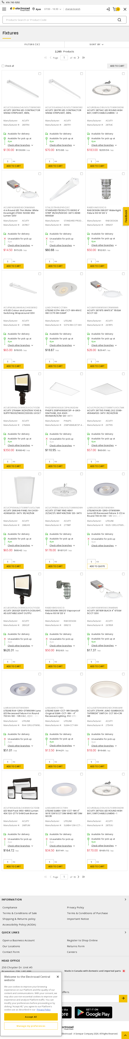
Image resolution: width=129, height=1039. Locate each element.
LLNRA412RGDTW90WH (16, 707)
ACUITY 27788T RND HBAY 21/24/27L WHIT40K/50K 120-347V (63, 512)
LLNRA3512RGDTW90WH (100, 507)
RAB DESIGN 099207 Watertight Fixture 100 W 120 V (104, 211)
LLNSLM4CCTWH (54, 707)
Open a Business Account (19, 940)
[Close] (57, 976)
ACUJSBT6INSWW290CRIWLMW (104, 707)
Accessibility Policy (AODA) (19, 924)
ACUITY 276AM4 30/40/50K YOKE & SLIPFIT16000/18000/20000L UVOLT (22, 412)
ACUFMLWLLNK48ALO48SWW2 (20, 307)
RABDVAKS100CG (96, 207)
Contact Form (11, 952)
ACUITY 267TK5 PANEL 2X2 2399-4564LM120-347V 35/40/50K (104, 412)
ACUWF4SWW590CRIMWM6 (19, 207)
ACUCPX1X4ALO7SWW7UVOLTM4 (22, 507)
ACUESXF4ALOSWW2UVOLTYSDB (22, 407)
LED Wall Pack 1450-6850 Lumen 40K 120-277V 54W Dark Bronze (21, 812)
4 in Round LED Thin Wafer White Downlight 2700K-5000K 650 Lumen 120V (21, 213)
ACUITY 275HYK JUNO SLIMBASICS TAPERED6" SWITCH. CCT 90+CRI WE (105, 713)
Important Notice (78, 918)
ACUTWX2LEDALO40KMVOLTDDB (21, 807)
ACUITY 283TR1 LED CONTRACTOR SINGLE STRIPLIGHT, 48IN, (63, 111)
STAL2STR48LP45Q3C (57, 207)
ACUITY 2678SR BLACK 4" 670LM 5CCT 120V (104, 612)
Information (64, 899)
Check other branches (19, 145)
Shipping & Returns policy (19, 918)
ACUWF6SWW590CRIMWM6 (102, 307)
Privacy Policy (75, 907)
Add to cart (14, 166)
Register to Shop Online (82, 940)
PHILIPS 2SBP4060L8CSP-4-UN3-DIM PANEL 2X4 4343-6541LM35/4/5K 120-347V (63, 413)
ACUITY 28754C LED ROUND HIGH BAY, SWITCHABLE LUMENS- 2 (104, 111)
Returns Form (75, 946)
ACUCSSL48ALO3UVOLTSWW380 (64, 107)
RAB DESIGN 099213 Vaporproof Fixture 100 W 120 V (62, 612)
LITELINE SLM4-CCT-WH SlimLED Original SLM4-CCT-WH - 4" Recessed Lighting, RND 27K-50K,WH (62, 714)
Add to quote (97, 566)
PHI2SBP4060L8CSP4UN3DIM (61, 407)
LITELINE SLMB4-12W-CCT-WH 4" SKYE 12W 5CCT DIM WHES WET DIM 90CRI (63, 813)
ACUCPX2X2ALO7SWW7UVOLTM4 (105, 407)
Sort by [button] (95, 44)
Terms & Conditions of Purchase (87, 913)
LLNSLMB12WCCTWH (56, 807)
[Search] (64, 20)
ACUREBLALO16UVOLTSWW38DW (105, 107)
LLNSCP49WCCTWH (56, 307)
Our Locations (11, 946)
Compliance (10, 907)
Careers (72, 952)
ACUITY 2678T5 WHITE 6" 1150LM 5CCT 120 (104, 311)
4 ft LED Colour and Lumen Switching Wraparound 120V (19, 311)
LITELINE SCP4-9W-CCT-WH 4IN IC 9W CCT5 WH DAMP (63, 311)
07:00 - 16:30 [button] (51, 9)
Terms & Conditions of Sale (20, 913)
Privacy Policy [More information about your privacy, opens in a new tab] (44, 1009)
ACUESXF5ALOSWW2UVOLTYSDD (22, 607)
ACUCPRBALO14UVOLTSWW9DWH (64, 507)
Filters (32, 44)
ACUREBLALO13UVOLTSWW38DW (105, 807)
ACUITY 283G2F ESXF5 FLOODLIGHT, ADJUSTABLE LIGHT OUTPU (22, 612)
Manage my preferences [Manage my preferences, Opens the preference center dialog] (31, 1025)
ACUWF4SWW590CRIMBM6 (102, 607)
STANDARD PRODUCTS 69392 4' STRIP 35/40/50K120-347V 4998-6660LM (63, 213)
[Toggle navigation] (4, 9)
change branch (72, 9)
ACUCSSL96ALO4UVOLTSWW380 (22, 107)
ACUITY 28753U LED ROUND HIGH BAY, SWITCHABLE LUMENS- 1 (104, 812)
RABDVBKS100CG (55, 607)
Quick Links (64, 932)
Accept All (31, 1016)
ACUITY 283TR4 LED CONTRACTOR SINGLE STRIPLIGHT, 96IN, (22, 111)
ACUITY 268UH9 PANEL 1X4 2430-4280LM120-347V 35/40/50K (21, 512)
